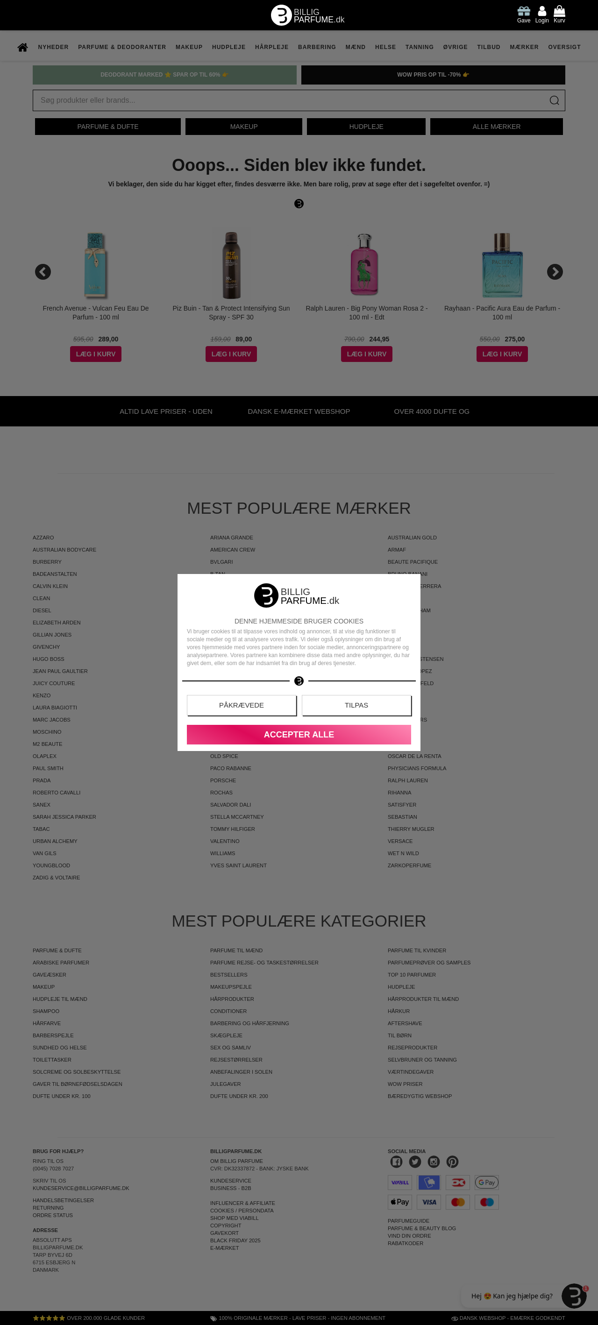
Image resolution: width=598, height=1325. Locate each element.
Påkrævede (241, 705)
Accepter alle (299, 734)
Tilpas (357, 705)
